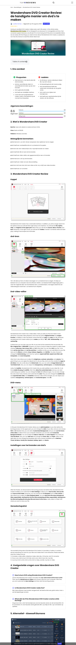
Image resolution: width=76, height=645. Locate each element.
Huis (12, 7)
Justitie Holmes (17, 24)
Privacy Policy (54, 643)
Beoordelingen (17, 7)
